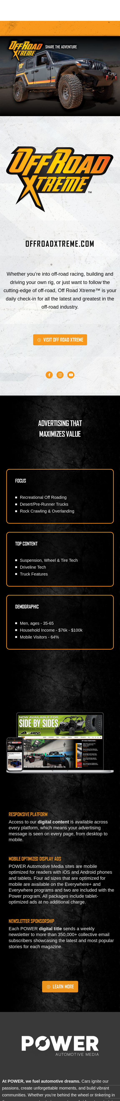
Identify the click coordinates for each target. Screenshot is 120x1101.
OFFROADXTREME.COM (59, 243)
